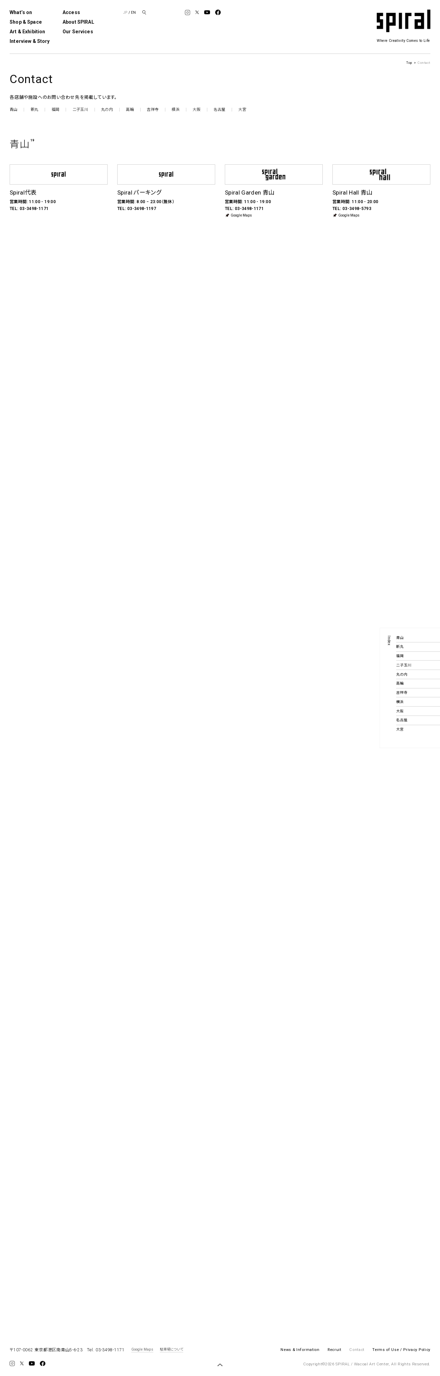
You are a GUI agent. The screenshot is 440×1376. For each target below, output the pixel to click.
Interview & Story (30, 41)
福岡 (55, 110)
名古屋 (219, 110)
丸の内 (107, 110)
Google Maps (238, 215)
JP (125, 12)
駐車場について (171, 1350)
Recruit (334, 1350)
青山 (13, 110)
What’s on (21, 12)
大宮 (242, 110)
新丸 (34, 110)
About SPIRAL (78, 22)
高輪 (129, 110)
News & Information (299, 1350)
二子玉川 (80, 110)
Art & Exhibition (27, 31)
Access (71, 12)
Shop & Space (26, 22)
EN (133, 12)
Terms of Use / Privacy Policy (401, 1350)
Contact (356, 1350)
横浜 (175, 110)
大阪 (196, 110)
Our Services (78, 31)
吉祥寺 (152, 110)
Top (409, 63)
